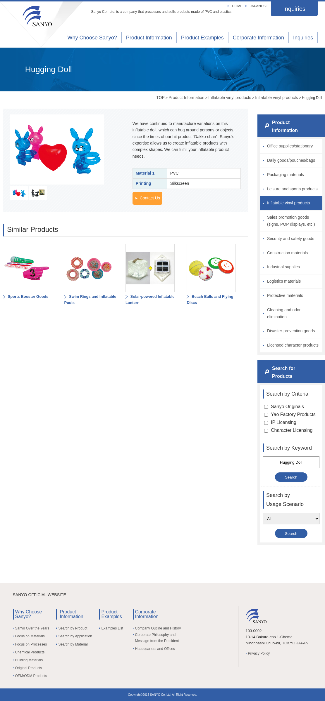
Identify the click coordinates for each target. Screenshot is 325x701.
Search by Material (73, 644)
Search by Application (75, 636)
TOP (160, 97)
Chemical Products (30, 652)
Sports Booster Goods (27, 296)
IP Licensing (280, 422)
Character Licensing (288, 430)
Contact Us (150, 198)
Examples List (112, 628)
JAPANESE (259, 6)
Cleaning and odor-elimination (284, 313)
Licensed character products (293, 345)
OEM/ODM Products (31, 676)
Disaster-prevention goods (291, 330)
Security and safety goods (290, 238)
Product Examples (202, 38)
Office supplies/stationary (290, 146)
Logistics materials (284, 281)
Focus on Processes (31, 644)
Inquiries (294, 9)
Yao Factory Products (290, 414)
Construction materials (287, 253)
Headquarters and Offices (155, 649)
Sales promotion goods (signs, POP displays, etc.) (291, 221)
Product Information (149, 38)
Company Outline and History (158, 628)
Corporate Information (258, 38)
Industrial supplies (283, 267)
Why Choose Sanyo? (92, 38)
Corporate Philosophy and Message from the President (157, 638)
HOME (237, 6)
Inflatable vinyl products (229, 97)
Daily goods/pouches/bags (291, 160)
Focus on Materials (30, 636)
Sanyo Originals (284, 406)
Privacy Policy (259, 653)
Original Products (28, 668)
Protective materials (285, 295)
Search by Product (73, 628)
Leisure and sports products (292, 189)
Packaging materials (285, 174)
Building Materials (29, 660)
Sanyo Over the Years (32, 628)
